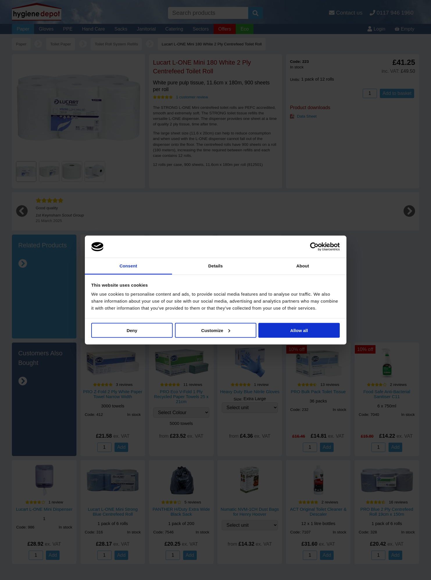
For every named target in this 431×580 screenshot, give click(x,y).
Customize (215, 330)
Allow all (299, 330)
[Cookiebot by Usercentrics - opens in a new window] (314, 246)
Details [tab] (215, 265)
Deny (132, 330)
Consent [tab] (128, 265)
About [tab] (302, 265)
